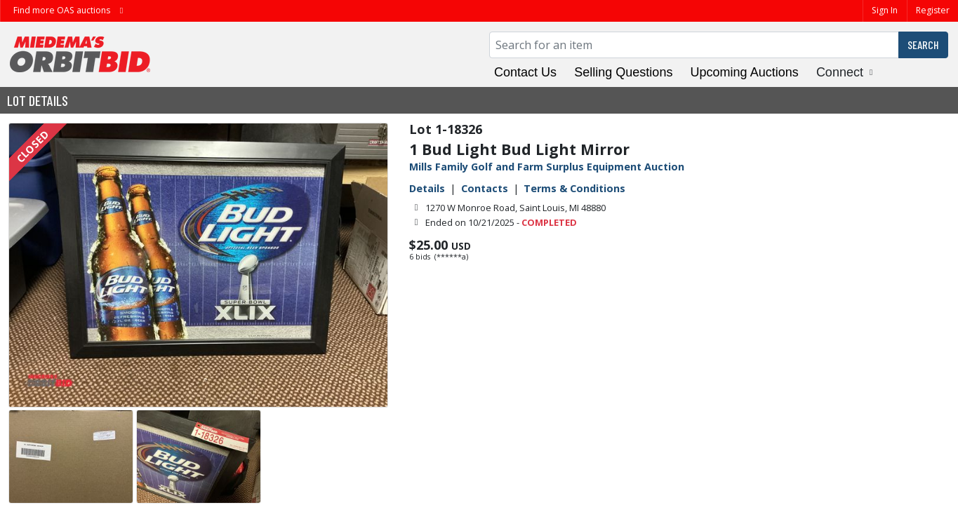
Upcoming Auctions (745, 72)
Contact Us (525, 72)
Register (933, 10)
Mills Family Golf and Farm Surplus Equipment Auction (546, 166)
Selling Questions (623, 72)
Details (427, 188)
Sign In (885, 10)
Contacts (484, 188)
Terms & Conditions (574, 188)
